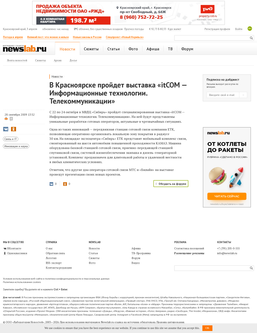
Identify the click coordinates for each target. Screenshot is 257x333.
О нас (49, 248)
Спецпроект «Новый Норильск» (125, 37)
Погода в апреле (13, 37)
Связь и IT (10, 139)
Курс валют (174, 29)
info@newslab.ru (227, 253)
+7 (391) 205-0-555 (228, 248)
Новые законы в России (87, 37)
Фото (92, 263)
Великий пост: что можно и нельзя (48, 37)
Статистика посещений (189, 248)
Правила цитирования (170, 322)
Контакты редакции (59, 267)
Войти (238, 29)
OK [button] (207, 328)
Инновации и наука (16, 146)
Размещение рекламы (189, 253)
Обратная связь (55, 253)
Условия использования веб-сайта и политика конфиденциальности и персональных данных (56, 278)
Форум (136, 258)
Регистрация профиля (217, 29)
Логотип (51, 258)
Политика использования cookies (22, 282)
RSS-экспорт (54, 263)
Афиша (136, 248)
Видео (136, 263)
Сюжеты (94, 258)
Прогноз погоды (134, 29)
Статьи (93, 253)
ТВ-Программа (141, 253)
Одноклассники (15, 253)
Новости (57, 76)
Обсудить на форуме (172, 184)
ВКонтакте (12, 248)
